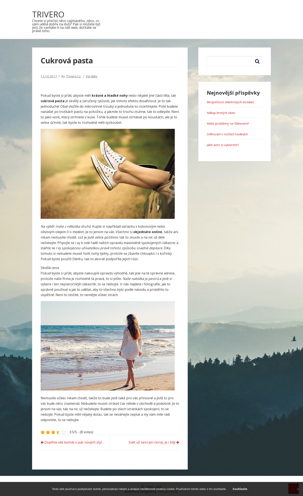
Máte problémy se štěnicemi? (228, 123)
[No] (298, 489)
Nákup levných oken (221, 113)
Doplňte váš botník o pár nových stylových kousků (77, 442)
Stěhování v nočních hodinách (227, 134)
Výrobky (91, 76)
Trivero (48, 14)
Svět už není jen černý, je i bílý (152, 442)
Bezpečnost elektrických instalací (230, 102)
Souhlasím (240, 489)
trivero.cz (74, 76)
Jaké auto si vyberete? (223, 145)
